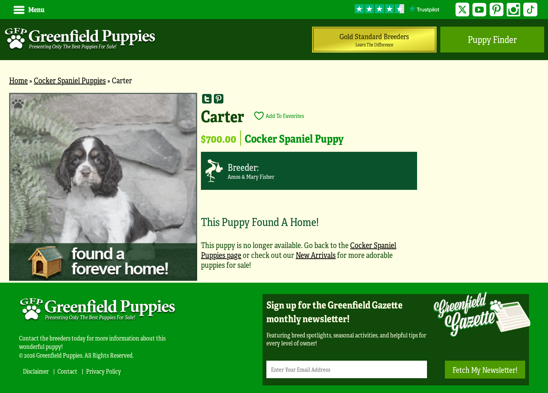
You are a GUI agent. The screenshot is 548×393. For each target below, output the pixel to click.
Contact (67, 371)
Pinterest (496, 10)
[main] (274, 188)
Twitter (463, 10)
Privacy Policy (103, 371)
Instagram (514, 10)
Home (18, 80)
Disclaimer (36, 371)
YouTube (479, 10)
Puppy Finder (492, 39)
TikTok (530, 10)
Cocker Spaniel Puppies (70, 80)
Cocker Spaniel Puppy (294, 138)
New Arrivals (316, 254)
